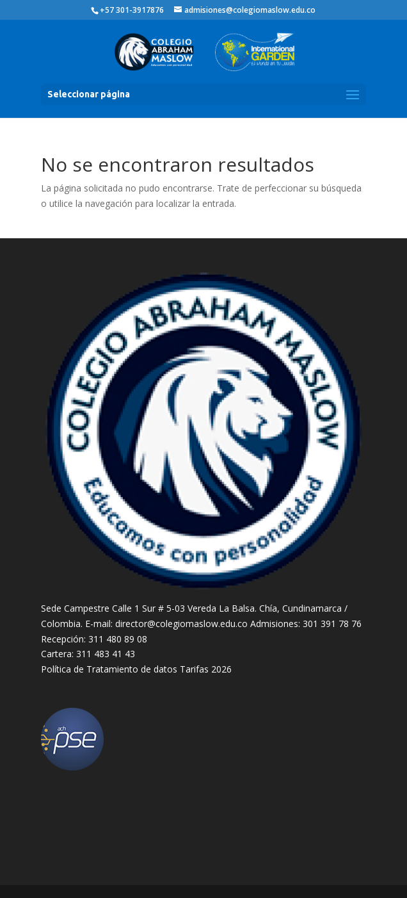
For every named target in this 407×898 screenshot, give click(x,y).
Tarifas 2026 (206, 669)
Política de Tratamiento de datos (109, 669)
